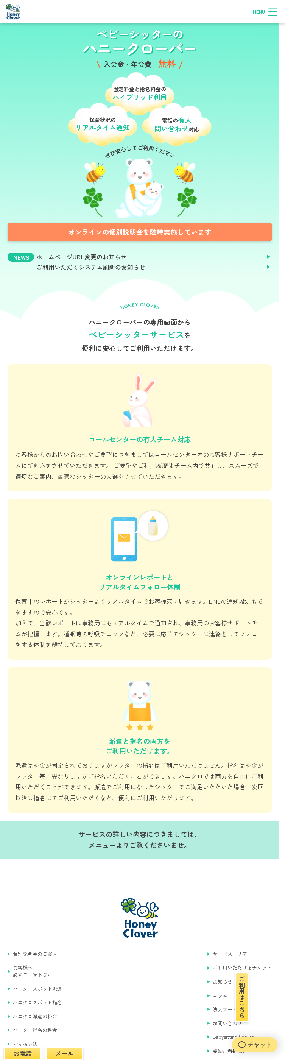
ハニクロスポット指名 (37, 1002)
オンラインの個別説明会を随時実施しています (139, 232)
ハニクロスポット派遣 (37, 988)
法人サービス (227, 1009)
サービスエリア (230, 954)
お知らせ (222, 981)
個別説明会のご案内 (35, 954)
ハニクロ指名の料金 (35, 1030)
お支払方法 (25, 1044)
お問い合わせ (227, 1023)
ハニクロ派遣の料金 (35, 1016)
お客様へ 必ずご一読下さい (32, 971)
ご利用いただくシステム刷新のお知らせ (90, 267)
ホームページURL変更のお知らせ (81, 257)
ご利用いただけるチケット (242, 967)
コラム (220, 995)
